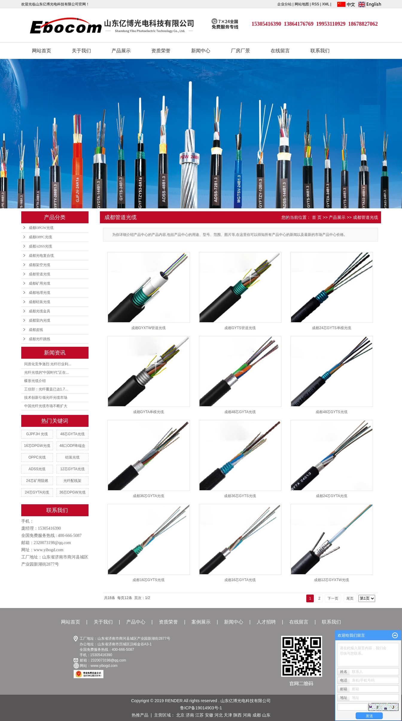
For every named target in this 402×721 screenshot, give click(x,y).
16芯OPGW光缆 (37, 446)
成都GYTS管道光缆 (240, 328)
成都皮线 (36, 330)
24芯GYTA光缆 (37, 492)
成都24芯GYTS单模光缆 (331, 328)
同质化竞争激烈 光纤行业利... (47, 364)
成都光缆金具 (39, 311)
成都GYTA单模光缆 (148, 412)
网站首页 (41, 50)
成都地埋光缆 (39, 293)
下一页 (333, 598)
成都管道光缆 (39, 274)
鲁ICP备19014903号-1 (201, 707)
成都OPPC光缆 (40, 237)
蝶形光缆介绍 (35, 381)
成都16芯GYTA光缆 (240, 580)
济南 (190, 715)
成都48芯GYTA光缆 (240, 412)
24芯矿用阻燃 (37, 481)
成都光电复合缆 (41, 255)
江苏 (199, 715)
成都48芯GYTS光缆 (331, 412)
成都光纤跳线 (39, 339)
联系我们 (320, 50)
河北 (218, 715)
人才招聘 (266, 621)
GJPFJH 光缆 (37, 434)
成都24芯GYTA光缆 (331, 496)
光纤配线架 (72, 481)
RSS (315, 4)
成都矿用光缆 (39, 283)
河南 (247, 715)
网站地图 (302, 4)
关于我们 (81, 50)
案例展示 (201, 621)
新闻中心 (200, 50)
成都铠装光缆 (39, 302)
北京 (180, 715)
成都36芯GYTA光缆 (148, 496)
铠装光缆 (72, 457)
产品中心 (135, 621)
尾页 (350, 598)
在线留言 (280, 50)
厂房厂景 (240, 50)
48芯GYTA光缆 (72, 434)
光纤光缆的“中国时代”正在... (46, 372)
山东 (266, 715)
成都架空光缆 (39, 265)
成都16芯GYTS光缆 (148, 580)
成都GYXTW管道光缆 (148, 328)
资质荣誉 (160, 50)
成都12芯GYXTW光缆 (331, 580)
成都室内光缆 (39, 320)
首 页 (317, 217)
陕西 (237, 715)
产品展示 (121, 50)
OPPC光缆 (37, 457)
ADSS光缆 (37, 469)
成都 (256, 715)
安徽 (209, 715)
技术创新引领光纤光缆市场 (45, 397)
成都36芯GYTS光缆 (240, 496)
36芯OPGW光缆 (72, 492)
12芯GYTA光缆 (72, 469)
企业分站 (284, 4)
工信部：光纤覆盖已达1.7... (46, 389)
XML (325, 4)
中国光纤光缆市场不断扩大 (45, 406)
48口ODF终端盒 (73, 446)
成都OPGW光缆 (41, 228)
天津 (228, 715)
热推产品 (140, 715)
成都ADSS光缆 (40, 246)
